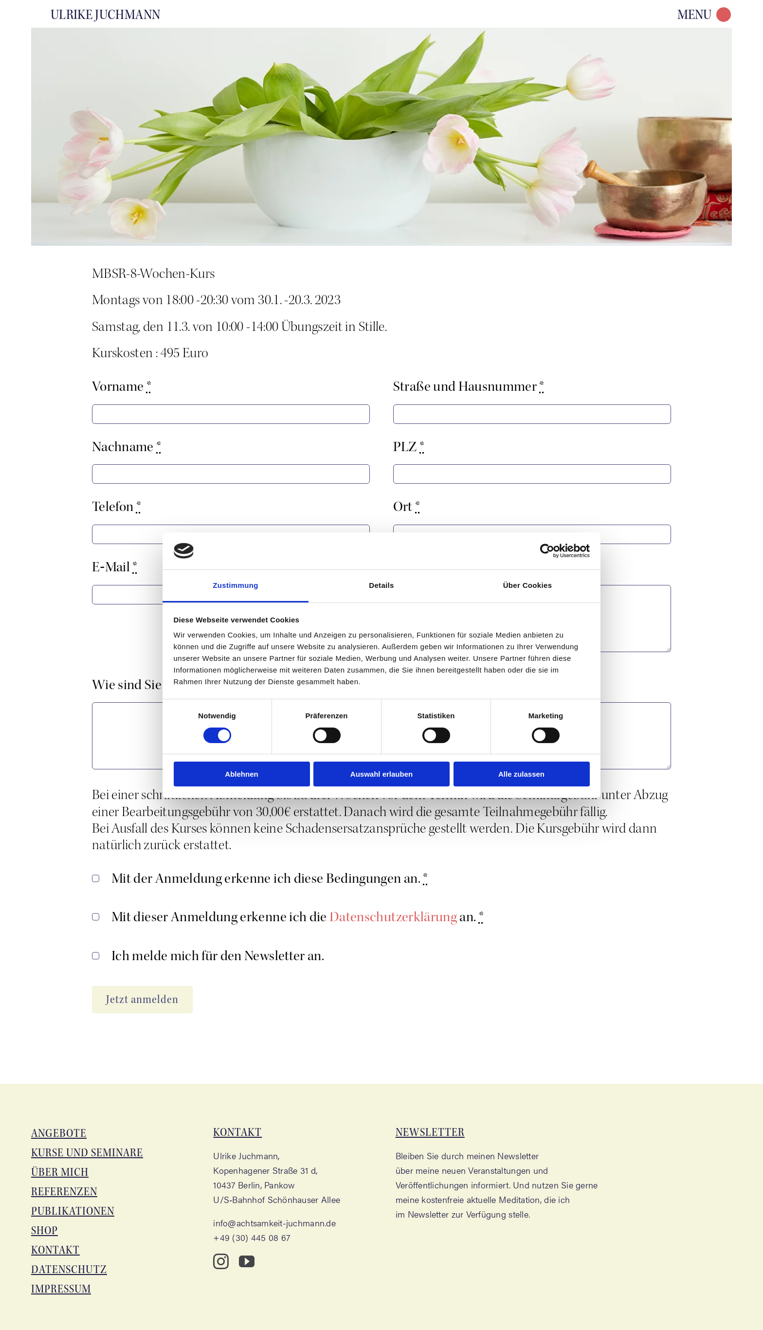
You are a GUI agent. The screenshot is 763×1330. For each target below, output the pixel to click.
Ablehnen (241, 774)
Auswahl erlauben (381, 774)
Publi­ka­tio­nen (72, 1211)
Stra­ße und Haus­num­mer (469, 386)
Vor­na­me (121, 386)
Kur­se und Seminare (87, 1153)
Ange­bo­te (59, 1133)
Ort (406, 506)
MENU (694, 14)
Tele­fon (116, 506)
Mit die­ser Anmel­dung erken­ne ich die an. (297, 917)
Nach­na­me (127, 446)
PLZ (409, 446)
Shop (44, 1230)
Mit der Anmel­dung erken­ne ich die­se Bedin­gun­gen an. (269, 878)
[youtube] (246, 1261)
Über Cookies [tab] (527, 585)
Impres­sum (61, 1289)
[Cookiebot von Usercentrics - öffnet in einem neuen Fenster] (547, 551)
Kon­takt (55, 1250)
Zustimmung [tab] (235, 585)
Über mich (60, 1172)
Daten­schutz (69, 1269)
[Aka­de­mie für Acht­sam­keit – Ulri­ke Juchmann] (98, 13)
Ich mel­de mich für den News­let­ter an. (217, 955)
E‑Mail (115, 567)
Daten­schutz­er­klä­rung (393, 917)
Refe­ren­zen (64, 1191)
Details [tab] (381, 585)
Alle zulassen (521, 774)
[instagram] (221, 1261)
